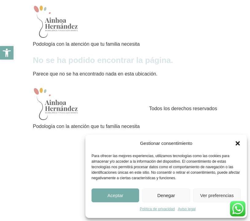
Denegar (166, 195)
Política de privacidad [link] (157, 209)
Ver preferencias (217, 195)
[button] (238, 143)
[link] (7, 53)
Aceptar (115, 195)
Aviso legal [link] (187, 209)
